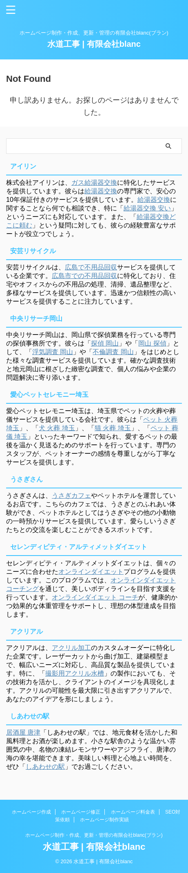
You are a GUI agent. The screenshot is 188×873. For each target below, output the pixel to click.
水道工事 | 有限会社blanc (94, 43)
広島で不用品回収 (91, 267)
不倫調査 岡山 (113, 351)
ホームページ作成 (31, 812)
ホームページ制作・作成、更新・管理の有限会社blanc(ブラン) (94, 835)
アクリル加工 (71, 647)
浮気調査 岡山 (52, 351)
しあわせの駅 (45, 766)
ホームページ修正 (80, 812)
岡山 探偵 (152, 343)
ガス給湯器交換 (94, 182)
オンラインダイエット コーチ (95, 597)
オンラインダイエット (91, 571)
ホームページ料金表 (133, 812)
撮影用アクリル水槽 (74, 673)
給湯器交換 (100, 191)
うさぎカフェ (71, 495)
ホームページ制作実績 (104, 820)
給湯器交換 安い (147, 208)
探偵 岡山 (105, 343)
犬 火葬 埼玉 (57, 427)
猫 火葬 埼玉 (113, 427)
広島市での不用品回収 (84, 275)
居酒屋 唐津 (23, 732)
